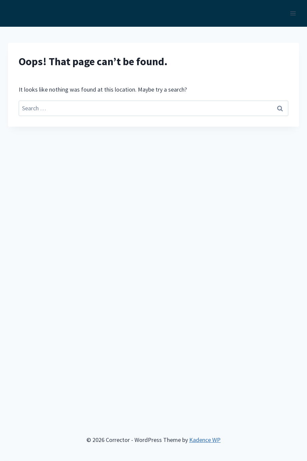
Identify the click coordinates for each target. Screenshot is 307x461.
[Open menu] (293, 13)
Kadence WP (205, 440)
